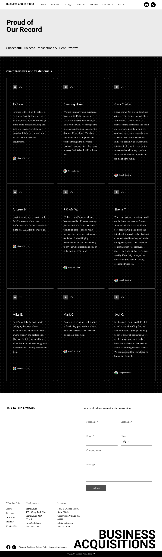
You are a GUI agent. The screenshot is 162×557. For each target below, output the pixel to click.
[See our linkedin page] (146, 4)
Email (90, 436)
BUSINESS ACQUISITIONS (20, 4)
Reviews (10, 521)
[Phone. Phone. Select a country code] (126, 442)
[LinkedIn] (14, 547)
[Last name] (135, 427)
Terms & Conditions (27, 547)
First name (92, 421)
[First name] (101, 427)
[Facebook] (8, 547)
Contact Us (11, 526)
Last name (126, 421)
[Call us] (153, 4)
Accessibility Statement (58, 547)
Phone (124, 436)
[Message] (119, 474)
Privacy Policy (41, 547)
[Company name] (118, 456)
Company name (93, 450)
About (9, 508)
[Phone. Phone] (139, 442)
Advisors (10, 517)
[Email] (101, 442)
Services (10, 513)
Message (90, 464)
